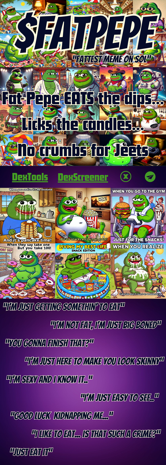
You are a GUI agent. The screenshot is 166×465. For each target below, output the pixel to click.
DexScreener (83, 176)
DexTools (30, 176)
